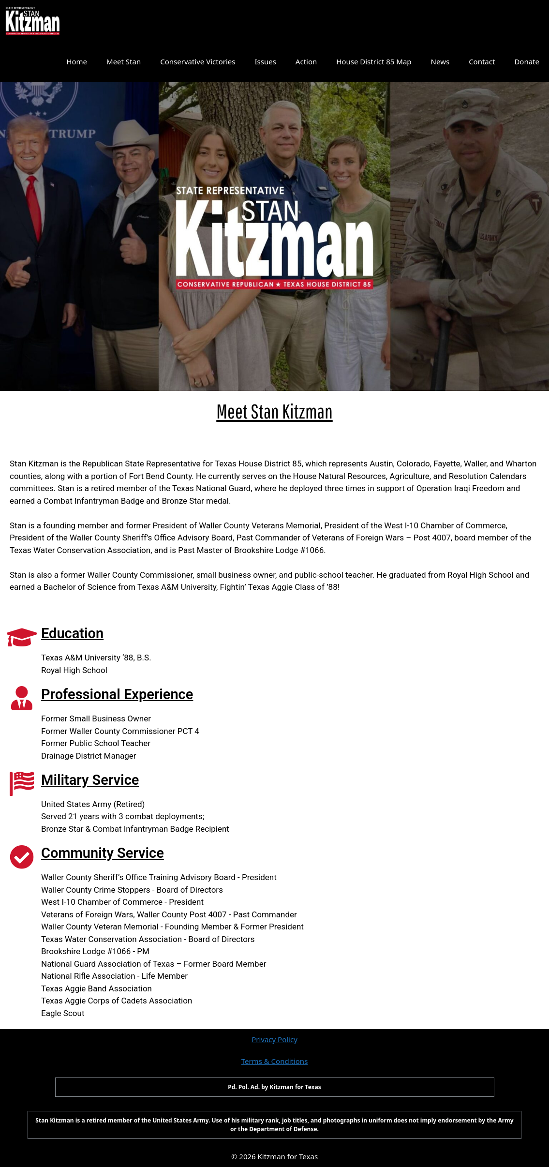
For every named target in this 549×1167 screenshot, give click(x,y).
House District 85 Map (373, 61)
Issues (265, 61)
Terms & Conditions (274, 1061)
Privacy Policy (274, 1039)
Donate (526, 61)
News (440, 61)
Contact (482, 61)
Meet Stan (123, 61)
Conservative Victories (197, 61)
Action (306, 61)
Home (76, 61)
